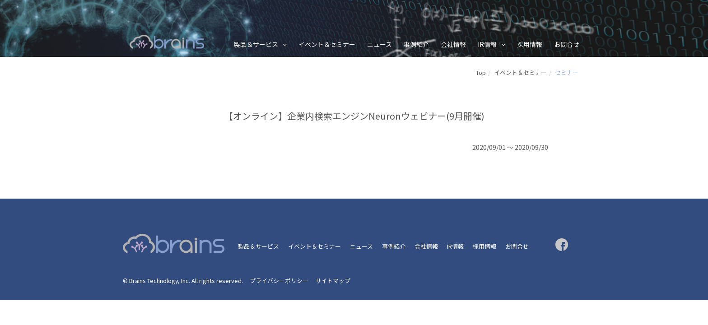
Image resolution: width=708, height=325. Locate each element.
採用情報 (529, 44)
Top (481, 72)
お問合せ (566, 44)
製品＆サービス (256, 44)
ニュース (379, 44)
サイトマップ (332, 280)
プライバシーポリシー (279, 280)
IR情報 (487, 44)
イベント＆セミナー (326, 44)
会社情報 (453, 44)
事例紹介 (416, 44)
